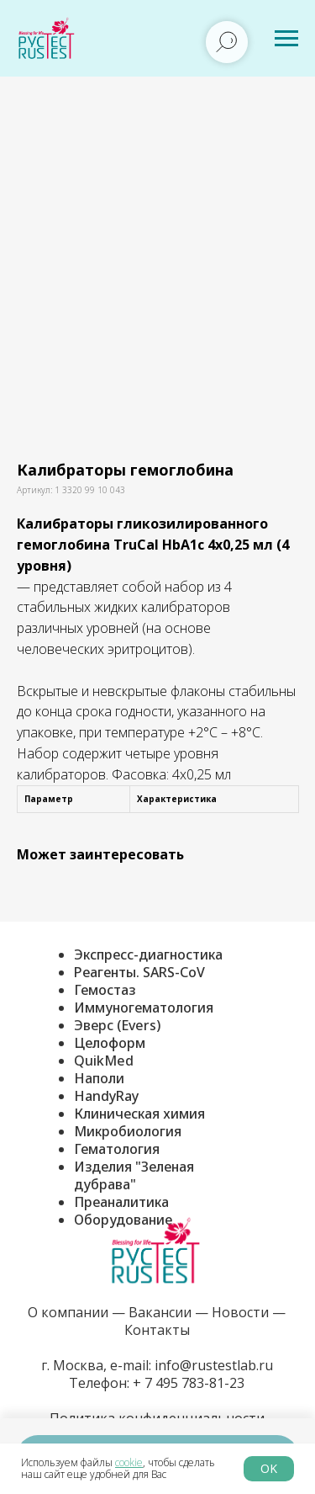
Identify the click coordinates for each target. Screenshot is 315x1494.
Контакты (157, 1330)
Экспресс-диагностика (148, 954)
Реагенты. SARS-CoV (139, 972)
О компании (68, 1312)
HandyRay (106, 1096)
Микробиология (127, 1131)
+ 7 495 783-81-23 (186, 1383)
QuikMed (104, 1060)
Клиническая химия (139, 1113)
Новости (240, 1312)
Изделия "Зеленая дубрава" (134, 1175)
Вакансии (160, 1312)
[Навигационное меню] (286, 38)
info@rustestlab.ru (214, 1365)
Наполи (99, 1078)
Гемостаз (104, 990)
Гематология (117, 1149)
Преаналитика (121, 1202)
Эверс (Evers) (117, 1025)
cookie (129, 1462)
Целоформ (109, 1043)
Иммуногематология (143, 1007)
